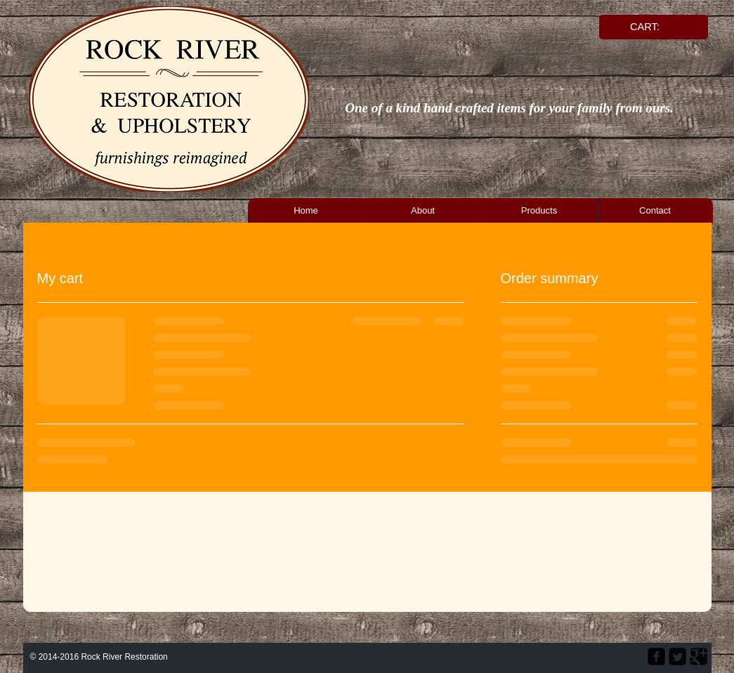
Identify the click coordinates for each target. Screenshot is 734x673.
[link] (651, 27)
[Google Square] (698, 656)
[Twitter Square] (677, 656)
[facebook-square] (656, 656)
